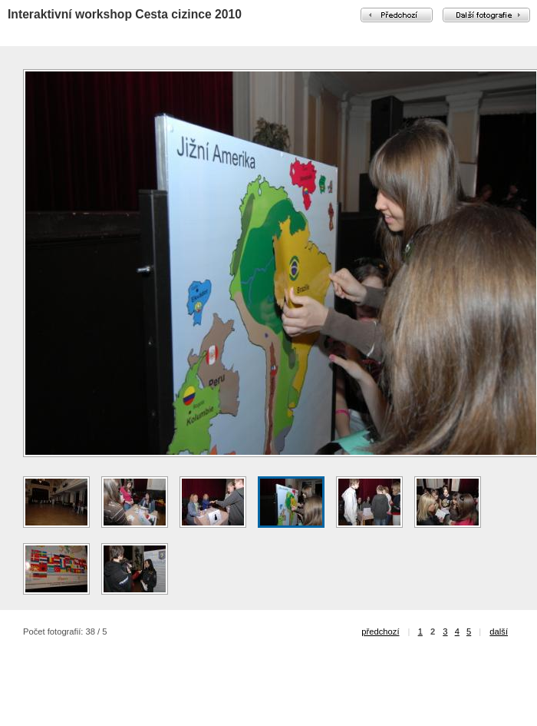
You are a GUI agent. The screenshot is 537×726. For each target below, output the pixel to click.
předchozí (380, 631)
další (498, 631)
